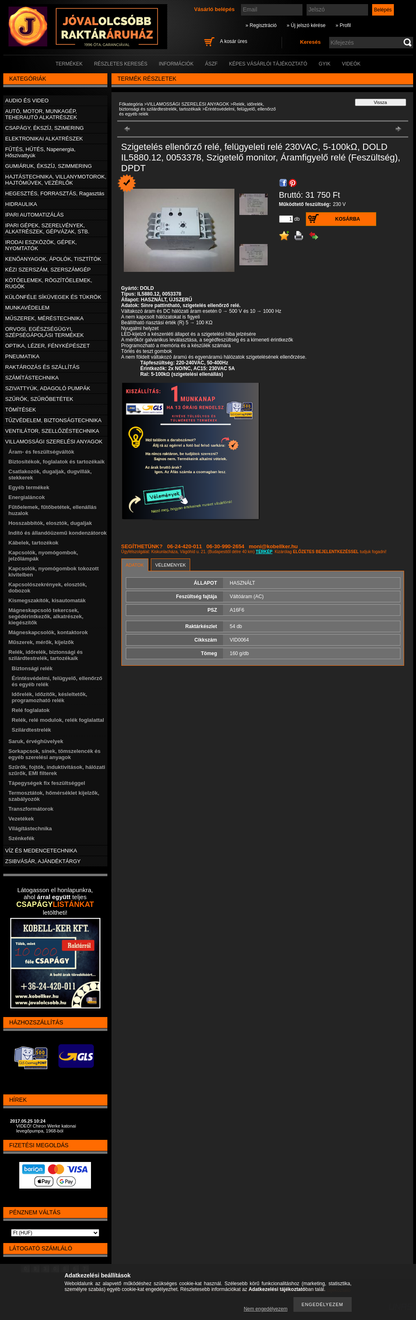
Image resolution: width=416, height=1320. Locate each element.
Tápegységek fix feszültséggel (47, 783)
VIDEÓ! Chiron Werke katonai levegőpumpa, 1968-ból (46, 1128)
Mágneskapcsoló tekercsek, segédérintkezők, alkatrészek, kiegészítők (46, 616)
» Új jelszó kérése (305, 25)
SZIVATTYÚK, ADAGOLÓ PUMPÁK (48, 388)
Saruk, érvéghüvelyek (36, 741)
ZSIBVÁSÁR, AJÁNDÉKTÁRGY (43, 861)
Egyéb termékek (29, 487)
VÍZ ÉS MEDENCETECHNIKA (41, 851)
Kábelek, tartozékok (34, 543)
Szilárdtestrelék (31, 730)
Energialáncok (27, 497)
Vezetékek (21, 819)
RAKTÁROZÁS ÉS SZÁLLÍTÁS (42, 367)
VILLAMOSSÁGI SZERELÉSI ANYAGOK (188, 104)
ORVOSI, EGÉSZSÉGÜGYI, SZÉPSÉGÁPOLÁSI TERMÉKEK (44, 332)
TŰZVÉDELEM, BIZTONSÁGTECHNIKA (53, 420)
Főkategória (131, 104)
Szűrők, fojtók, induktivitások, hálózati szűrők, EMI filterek (57, 770)
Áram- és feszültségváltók (41, 452)
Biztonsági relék (32, 668)
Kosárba (347, 219)
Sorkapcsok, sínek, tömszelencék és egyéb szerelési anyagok (55, 754)
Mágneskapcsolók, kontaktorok (48, 632)
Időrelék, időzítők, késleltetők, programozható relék (49, 697)
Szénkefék (22, 838)
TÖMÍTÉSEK (20, 410)
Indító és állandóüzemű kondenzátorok (58, 533)
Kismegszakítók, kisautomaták (47, 600)
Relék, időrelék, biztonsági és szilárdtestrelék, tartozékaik (191, 106)
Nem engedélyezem (266, 1309)
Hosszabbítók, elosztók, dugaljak (50, 523)
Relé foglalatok (31, 710)
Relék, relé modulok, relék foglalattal (58, 720)
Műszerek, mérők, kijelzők (41, 642)
